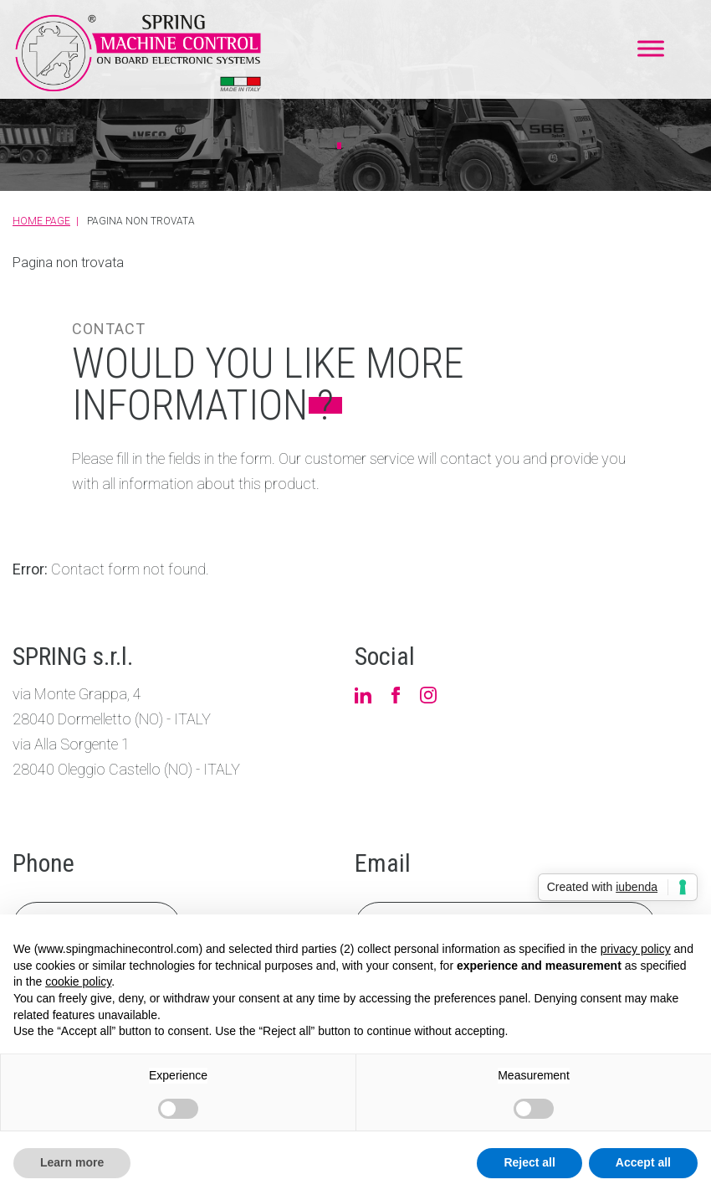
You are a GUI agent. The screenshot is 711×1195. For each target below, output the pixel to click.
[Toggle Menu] (650, 48)
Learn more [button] (72, 1162)
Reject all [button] (529, 1162)
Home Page (41, 221)
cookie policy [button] (78, 981)
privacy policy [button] (636, 948)
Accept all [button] (643, 1162)
